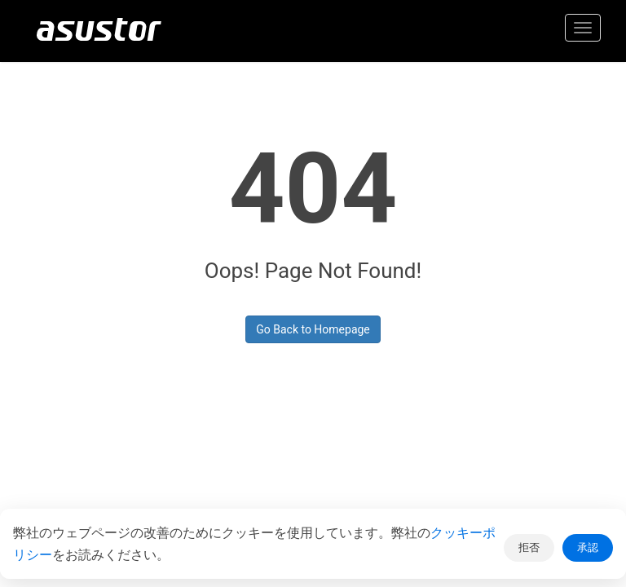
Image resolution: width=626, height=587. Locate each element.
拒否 (529, 547)
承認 (587, 547)
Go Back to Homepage (313, 329)
